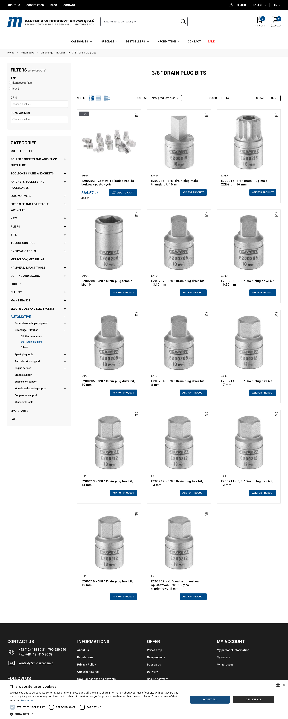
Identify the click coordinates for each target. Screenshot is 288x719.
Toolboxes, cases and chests (32, 173)
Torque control (23, 243)
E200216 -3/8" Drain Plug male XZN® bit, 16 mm (244, 182)
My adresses (225, 664)
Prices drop (154, 650)
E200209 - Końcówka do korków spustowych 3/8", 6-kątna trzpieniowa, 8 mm (175, 585)
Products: (215, 98)
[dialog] (144, 699)
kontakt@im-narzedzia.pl (36, 663)
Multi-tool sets (22, 151)
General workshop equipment (31, 323)
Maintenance (20, 300)
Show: (260, 98)
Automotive (21, 317)
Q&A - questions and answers (96, 679)
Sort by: (142, 98)
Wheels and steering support (31, 388)
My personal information (233, 650)
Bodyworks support (26, 395)
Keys (14, 218)
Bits (14, 234)
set (17, 88)
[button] (96, 714)
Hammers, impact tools (28, 267)
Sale (14, 419)
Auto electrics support (27, 361)
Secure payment (157, 679)
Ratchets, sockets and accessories (27, 184)
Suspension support (26, 381)
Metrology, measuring (27, 259)
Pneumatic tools (23, 251)
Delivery (152, 671)
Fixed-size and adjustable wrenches (30, 207)
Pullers (16, 292)
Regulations (85, 657)
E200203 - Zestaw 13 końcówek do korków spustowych (107, 182)
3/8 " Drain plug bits (32, 341)
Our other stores (88, 671)
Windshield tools (24, 402)
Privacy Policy (86, 664)
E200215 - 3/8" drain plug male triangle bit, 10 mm (174, 182)
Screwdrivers (21, 195)
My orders (223, 657)
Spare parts (19, 410)
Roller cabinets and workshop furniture (34, 162)
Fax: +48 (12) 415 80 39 (36, 654)
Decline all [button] (254, 699)
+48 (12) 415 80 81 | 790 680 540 (42, 650)
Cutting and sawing (25, 275)
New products (156, 657)
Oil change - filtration (26, 329)
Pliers (15, 226)
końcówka (22, 82)
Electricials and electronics (32, 308)
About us (83, 650)
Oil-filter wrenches (31, 336)
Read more (27, 700)
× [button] (283, 685)
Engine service (23, 368)
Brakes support (23, 374)
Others (24, 347)
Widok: (81, 98)
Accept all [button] (209, 699)
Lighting (17, 284)
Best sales (154, 664)
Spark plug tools (24, 354)
